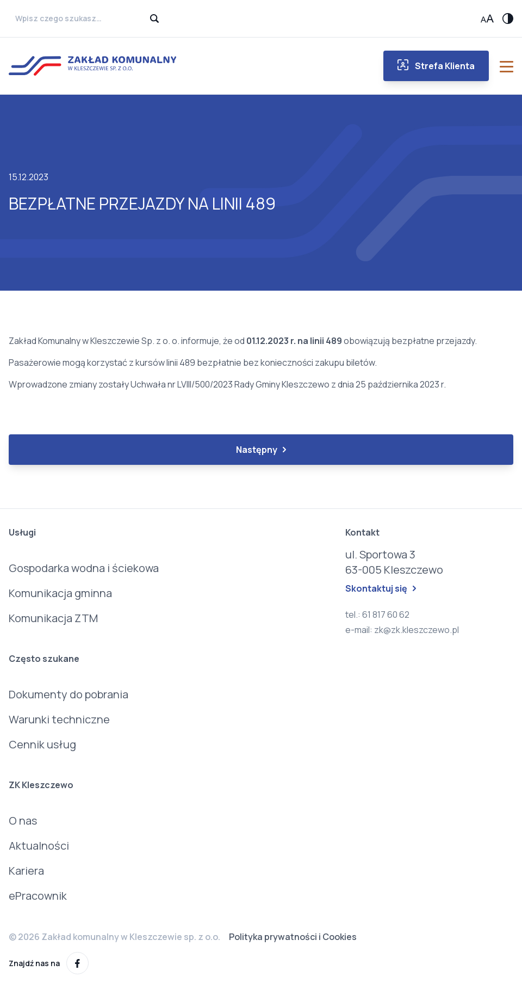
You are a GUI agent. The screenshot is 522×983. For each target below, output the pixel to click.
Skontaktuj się (380, 588)
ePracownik (38, 895)
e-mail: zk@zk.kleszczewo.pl (402, 630)
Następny (261, 450)
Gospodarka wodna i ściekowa (84, 568)
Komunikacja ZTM (53, 618)
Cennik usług (42, 744)
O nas (23, 820)
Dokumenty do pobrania (68, 694)
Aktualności (39, 845)
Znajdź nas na (49, 963)
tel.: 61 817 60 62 (377, 614)
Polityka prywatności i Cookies (293, 937)
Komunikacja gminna (60, 593)
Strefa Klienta (436, 65)
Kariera (26, 870)
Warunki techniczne (59, 719)
